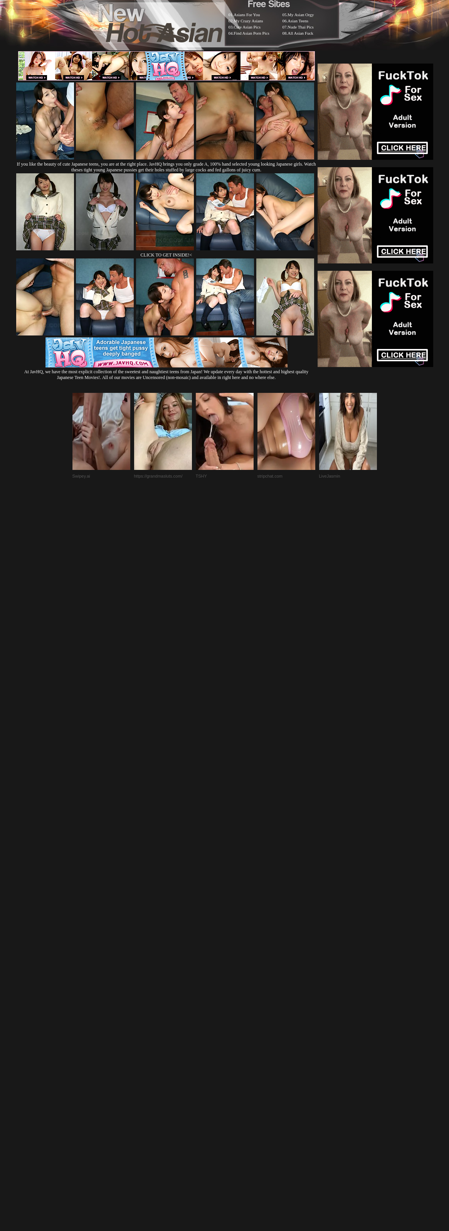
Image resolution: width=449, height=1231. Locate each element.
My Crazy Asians (248, 20)
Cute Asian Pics (247, 27)
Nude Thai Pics (301, 27)
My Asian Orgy (301, 14)
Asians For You (247, 14)
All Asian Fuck (300, 33)
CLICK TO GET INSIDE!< (166, 255)
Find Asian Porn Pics (251, 33)
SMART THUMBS (238, 1038)
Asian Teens (298, 20)
